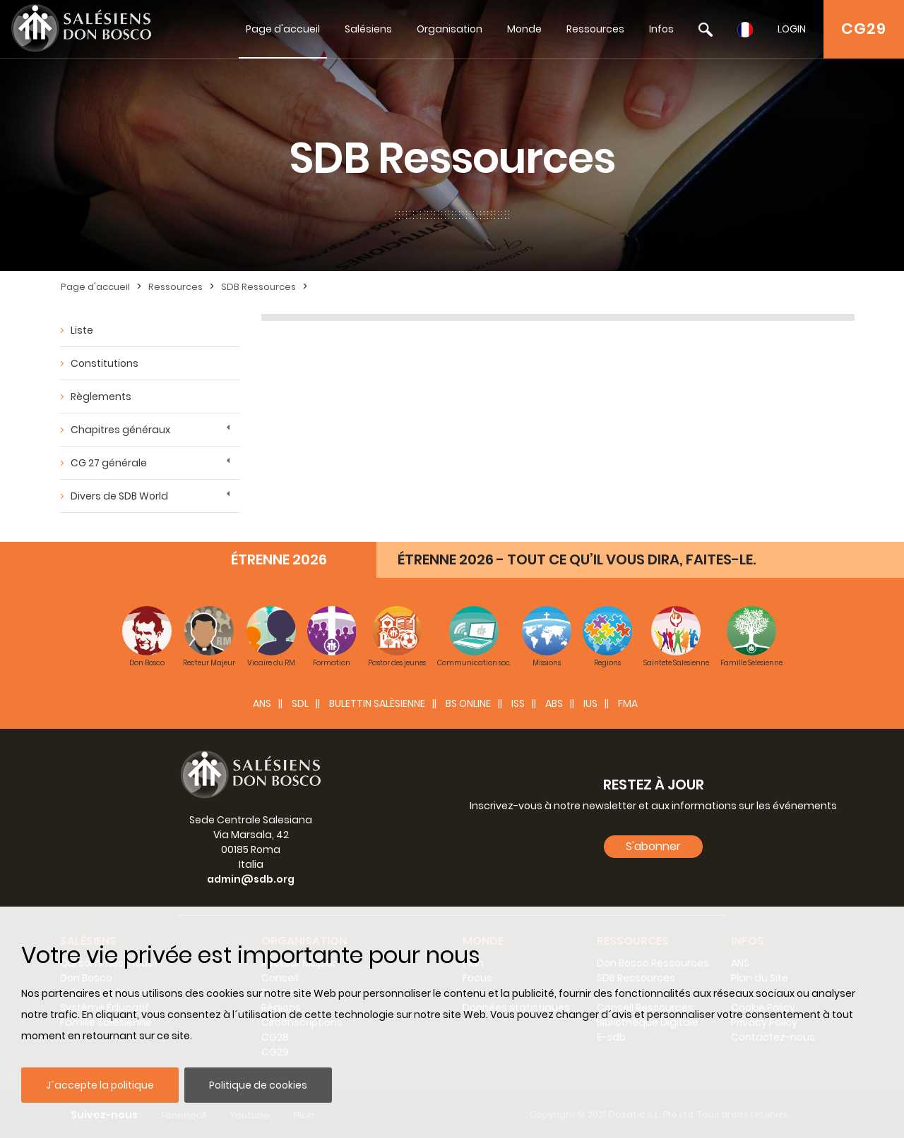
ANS (262, 703)
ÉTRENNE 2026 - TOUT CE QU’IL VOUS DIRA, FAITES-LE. (577, 559)
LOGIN (792, 29)
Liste (82, 330)
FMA (628, 703)
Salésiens (368, 29)
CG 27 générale (109, 463)
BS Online (468, 703)
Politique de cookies (258, 1085)
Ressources (595, 29)
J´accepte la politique (100, 1085)
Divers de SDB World (119, 496)
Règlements (101, 396)
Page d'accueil (283, 29)
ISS (518, 703)
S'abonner (653, 846)
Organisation (449, 29)
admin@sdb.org (251, 879)
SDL (300, 703)
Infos (661, 29)
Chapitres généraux (120, 430)
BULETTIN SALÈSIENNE (377, 703)
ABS (554, 703)
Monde (524, 29)
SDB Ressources (258, 286)
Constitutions (104, 363)
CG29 (863, 29)
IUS (590, 703)
